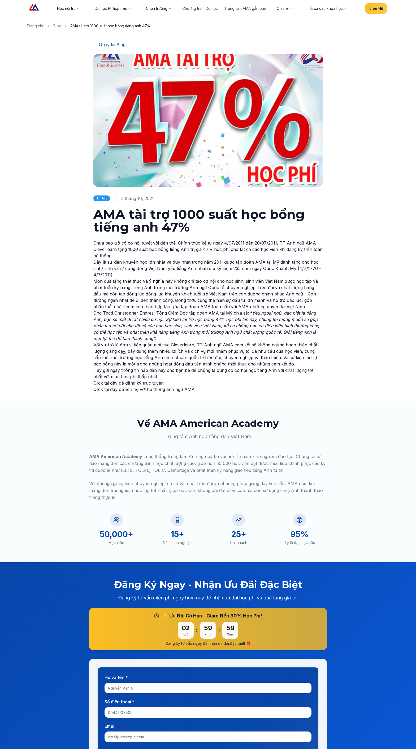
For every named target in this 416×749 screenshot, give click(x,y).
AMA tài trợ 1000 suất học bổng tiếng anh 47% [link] (110, 26)
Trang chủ (35, 26)
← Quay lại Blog (109, 44)
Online (284, 8)
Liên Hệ (376, 8)
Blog (57, 26)
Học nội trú (68, 8)
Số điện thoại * (120, 701)
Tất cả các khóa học (327, 8)
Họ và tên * (116, 677)
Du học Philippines (113, 8)
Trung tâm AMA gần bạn (245, 8)
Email (110, 726)
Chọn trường (159, 8)
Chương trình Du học (200, 8)
